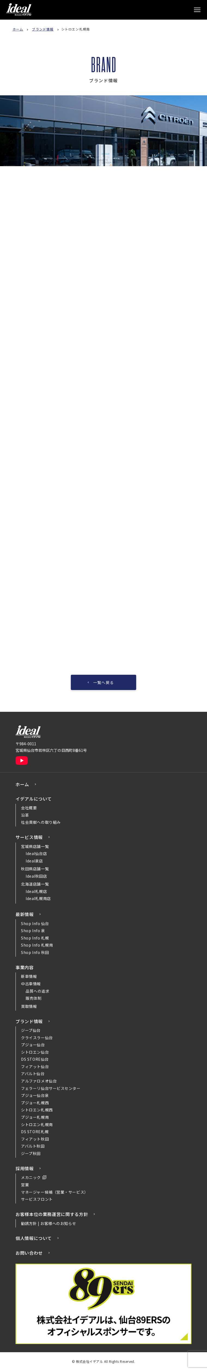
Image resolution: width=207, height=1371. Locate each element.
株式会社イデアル (18, 9)
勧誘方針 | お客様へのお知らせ (48, 1223)
